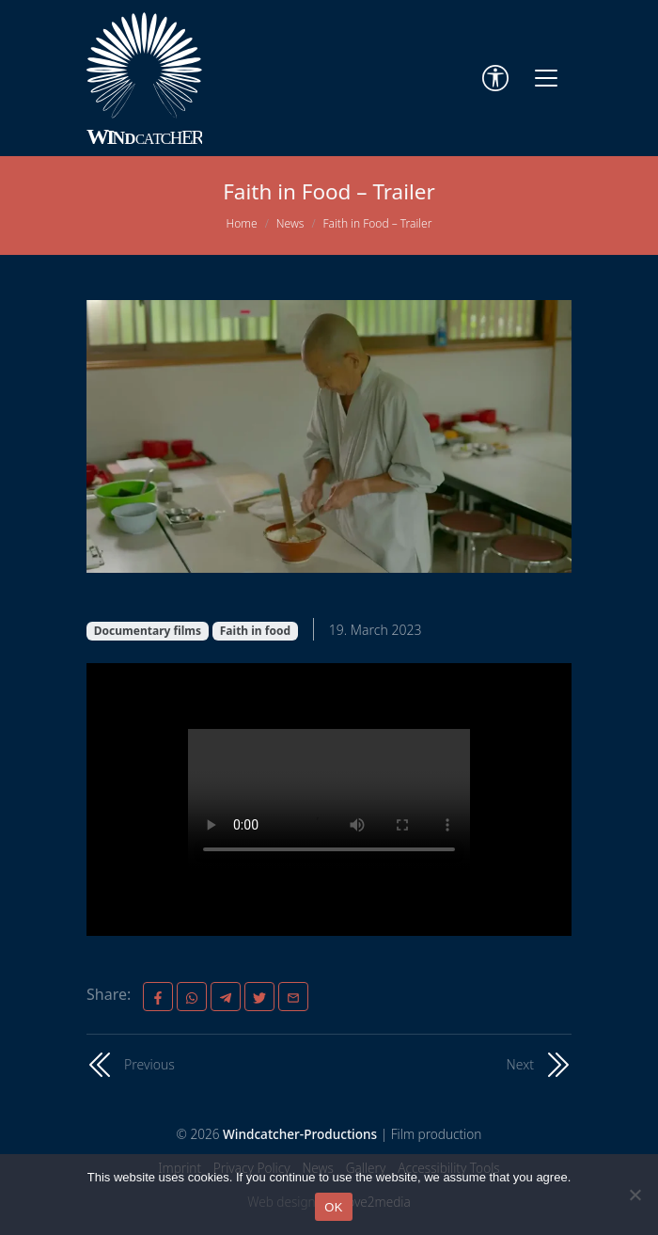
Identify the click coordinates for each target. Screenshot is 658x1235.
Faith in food (255, 631)
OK (333, 1207)
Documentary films (147, 631)
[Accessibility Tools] (495, 78)
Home (242, 223)
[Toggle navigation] (546, 78)
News (290, 223)
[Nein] (634, 1194)
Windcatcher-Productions (300, 1134)
